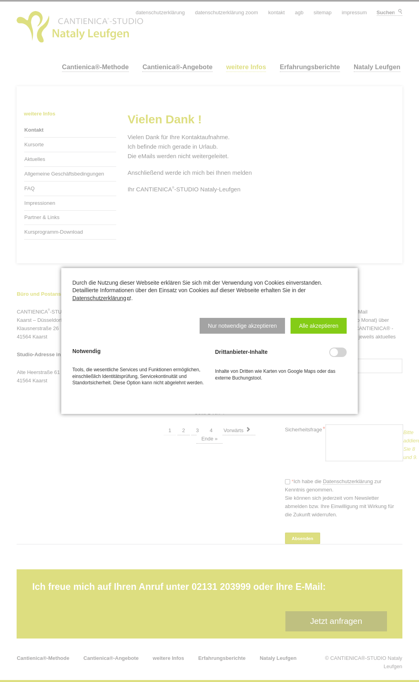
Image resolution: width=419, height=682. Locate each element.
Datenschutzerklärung (99, 298)
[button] (242, 326)
